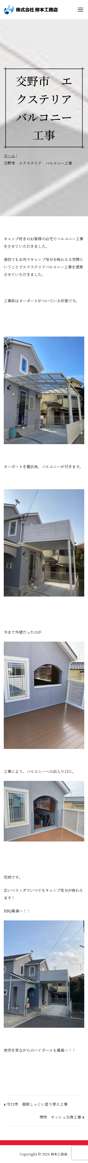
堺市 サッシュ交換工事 (60, 1117)
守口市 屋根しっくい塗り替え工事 (37, 1104)
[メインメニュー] (80, 9)
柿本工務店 (59, 1154)
